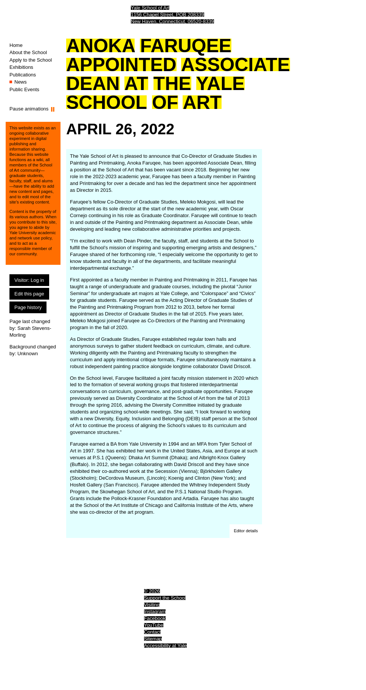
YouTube (153, 625)
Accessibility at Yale (165, 645)
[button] (246, 531)
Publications (22, 75)
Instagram (155, 611)
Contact (152, 632)
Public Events (24, 89)
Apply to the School (30, 60)
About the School (28, 52)
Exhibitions (21, 67)
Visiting (152, 605)
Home (16, 45)
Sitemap (153, 639)
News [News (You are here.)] (20, 82)
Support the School (165, 598)
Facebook (155, 618)
